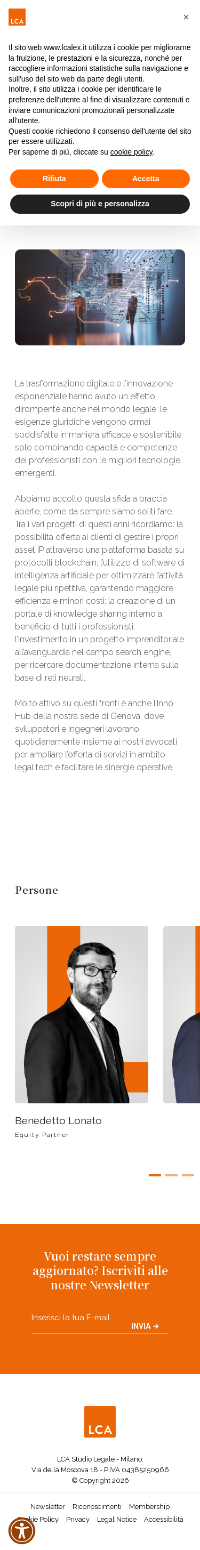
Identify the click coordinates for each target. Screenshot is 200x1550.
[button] (186, 17)
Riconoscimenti (97, 1507)
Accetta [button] (145, 178)
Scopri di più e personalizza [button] (100, 203)
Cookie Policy (38, 1519)
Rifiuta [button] (54, 178)
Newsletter (47, 1507)
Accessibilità (163, 1519)
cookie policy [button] (131, 152)
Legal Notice (117, 1519)
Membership (149, 1507)
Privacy (78, 1519)
